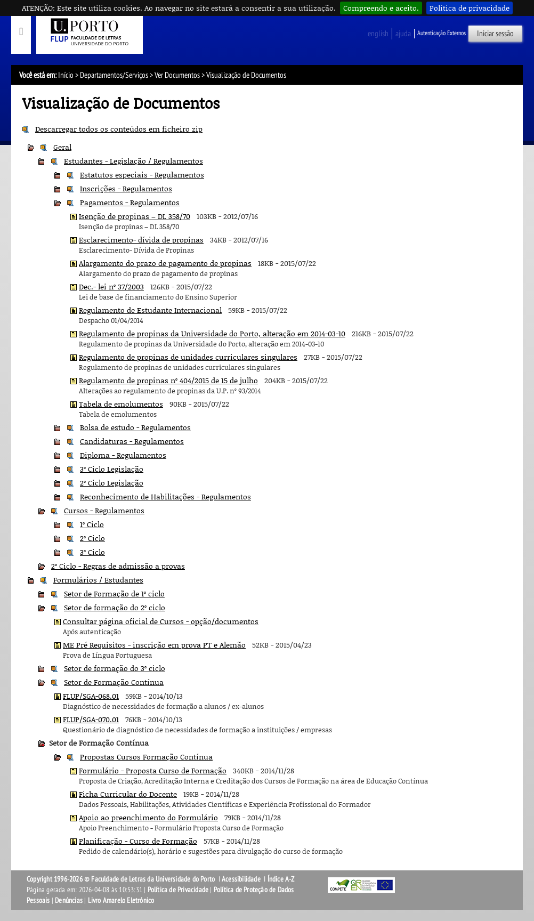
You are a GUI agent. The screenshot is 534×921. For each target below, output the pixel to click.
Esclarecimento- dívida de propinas (141, 240)
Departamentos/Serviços (114, 75)
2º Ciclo (92, 538)
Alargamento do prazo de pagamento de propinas (165, 263)
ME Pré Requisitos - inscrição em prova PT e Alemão (154, 645)
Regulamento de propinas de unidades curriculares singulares (188, 357)
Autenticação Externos (441, 33)
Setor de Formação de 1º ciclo (114, 593)
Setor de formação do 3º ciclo (114, 668)
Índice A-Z (281, 879)
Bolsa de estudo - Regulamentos (135, 427)
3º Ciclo (92, 552)
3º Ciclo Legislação (111, 469)
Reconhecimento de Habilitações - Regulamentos (165, 496)
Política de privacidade (469, 8)
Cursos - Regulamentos (104, 510)
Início (66, 75)
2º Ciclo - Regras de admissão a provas (118, 566)
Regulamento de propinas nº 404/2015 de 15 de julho (168, 380)
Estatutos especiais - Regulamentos (142, 174)
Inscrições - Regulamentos (126, 188)
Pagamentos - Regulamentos (130, 202)
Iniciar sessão (495, 33)
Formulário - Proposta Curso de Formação (152, 770)
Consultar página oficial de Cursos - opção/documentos (160, 621)
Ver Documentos (177, 75)
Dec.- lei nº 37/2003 (111, 286)
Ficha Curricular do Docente (128, 794)
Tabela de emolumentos (121, 404)
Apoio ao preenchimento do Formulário (148, 817)
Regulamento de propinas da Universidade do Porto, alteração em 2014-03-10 (212, 333)
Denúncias (69, 900)
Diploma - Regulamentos (123, 455)
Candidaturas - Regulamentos (132, 441)
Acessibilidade (241, 879)
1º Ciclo (92, 524)
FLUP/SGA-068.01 (91, 696)
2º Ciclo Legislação (111, 483)
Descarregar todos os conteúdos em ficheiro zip (119, 129)
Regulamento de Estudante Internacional (150, 310)
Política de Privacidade (178, 889)
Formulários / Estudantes (98, 580)
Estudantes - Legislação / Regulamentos (133, 161)
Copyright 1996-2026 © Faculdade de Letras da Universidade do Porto (121, 879)
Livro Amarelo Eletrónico (121, 900)
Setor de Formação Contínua (114, 682)
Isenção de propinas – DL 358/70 (134, 216)
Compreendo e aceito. (381, 8)
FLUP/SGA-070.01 (91, 719)
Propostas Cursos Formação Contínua (146, 757)
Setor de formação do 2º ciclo (114, 607)
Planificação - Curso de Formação (138, 841)
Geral (62, 147)
